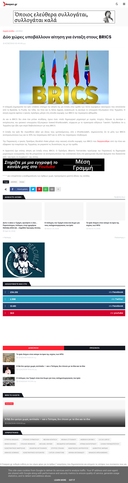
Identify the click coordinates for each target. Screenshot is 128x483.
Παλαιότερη (119, 237)
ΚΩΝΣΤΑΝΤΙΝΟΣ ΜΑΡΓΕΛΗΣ (15, 448)
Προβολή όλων (119, 197)
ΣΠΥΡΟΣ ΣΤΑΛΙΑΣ (57, 448)
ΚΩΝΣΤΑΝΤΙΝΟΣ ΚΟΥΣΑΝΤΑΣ (33, 452)
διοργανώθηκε (103, 141)
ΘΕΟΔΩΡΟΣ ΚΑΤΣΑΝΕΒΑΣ (66, 444)
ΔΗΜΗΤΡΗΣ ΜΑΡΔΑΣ (100, 448)
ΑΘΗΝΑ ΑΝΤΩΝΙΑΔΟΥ (76, 452)
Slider (22, 182)
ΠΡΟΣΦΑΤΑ (95, 348)
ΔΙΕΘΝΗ (19, 31)
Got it (72, 480)
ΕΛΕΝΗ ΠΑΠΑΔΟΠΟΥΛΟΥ (110, 444)
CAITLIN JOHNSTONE (56, 452)
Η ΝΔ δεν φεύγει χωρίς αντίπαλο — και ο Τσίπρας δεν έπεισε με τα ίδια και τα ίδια (50, 366)
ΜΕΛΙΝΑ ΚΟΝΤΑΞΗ (50, 439)
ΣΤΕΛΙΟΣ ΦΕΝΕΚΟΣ (28, 444)
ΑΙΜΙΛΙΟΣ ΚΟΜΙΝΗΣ (12, 452)
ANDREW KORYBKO (87, 439)
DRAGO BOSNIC (10, 444)
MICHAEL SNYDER (45, 444)
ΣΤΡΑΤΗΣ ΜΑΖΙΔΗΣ (11, 439)
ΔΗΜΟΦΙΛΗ (33, 348)
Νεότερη (7, 237)
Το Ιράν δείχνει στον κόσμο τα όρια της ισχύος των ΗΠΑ (102, 224)
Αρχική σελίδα (8, 31)
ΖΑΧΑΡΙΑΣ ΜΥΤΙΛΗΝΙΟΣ (38, 448)
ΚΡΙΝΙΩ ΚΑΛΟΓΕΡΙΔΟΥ (88, 444)
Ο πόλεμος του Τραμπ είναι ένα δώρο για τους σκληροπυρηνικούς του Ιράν (62, 224)
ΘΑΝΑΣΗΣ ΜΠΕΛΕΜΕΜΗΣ (98, 452)
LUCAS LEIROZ (104, 439)
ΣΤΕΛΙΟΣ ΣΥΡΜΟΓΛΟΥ (31, 439)
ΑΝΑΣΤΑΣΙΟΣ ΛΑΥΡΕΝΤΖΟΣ (78, 448)
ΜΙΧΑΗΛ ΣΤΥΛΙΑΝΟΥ (68, 439)
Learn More (60, 480)
